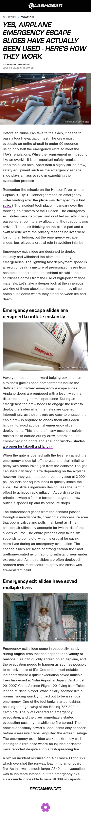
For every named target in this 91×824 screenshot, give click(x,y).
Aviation (27, 17)
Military (9, 17)
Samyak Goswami (18, 64)
